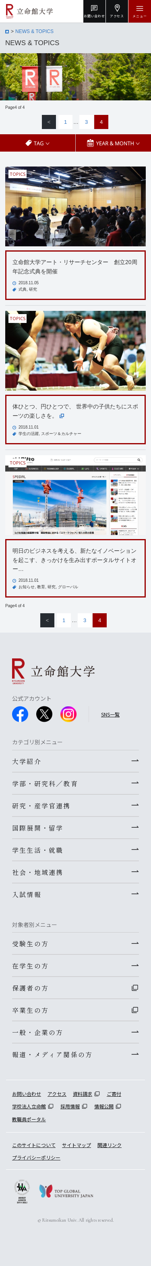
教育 (41, 587)
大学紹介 (26, 761)
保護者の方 (30, 988)
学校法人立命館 (29, 1106)
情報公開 (104, 1106)
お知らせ (27, 587)
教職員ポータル (29, 1119)
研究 (33, 289)
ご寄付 (114, 1093)
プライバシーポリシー (36, 1157)
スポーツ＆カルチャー (61, 433)
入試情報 (26, 894)
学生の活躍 (29, 433)
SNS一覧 (110, 714)
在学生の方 (30, 965)
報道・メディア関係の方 (52, 1054)
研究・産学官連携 (41, 805)
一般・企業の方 (37, 1032)
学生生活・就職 (37, 850)
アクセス (57, 1093)
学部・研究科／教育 (45, 783)
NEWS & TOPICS (34, 31)
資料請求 (82, 1093)
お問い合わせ (26, 1093)
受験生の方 (30, 943)
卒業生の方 (30, 1010)
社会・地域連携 (37, 872)
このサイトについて (34, 1144)
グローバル (68, 587)
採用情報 (70, 1106)
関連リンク (109, 1144)
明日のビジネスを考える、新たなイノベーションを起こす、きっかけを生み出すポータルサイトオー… (74, 560)
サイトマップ (76, 1144)
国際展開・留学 (37, 828)
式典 (23, 289)
